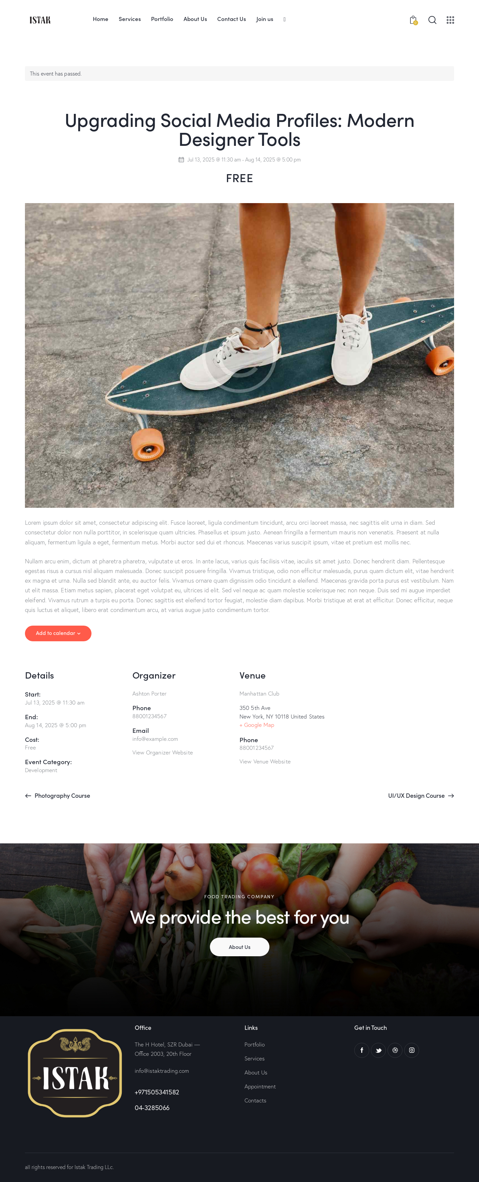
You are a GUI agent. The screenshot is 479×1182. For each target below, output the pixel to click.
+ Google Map (257, 724)
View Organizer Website (162, 752)
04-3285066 (152, 1107)
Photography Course (61, 795)
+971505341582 (157, 1092)
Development (41, 769)
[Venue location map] (401, 707)
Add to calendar (55, 632)
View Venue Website (265, 761)
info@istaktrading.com (162, 1070)
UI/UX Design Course (417, 795)
